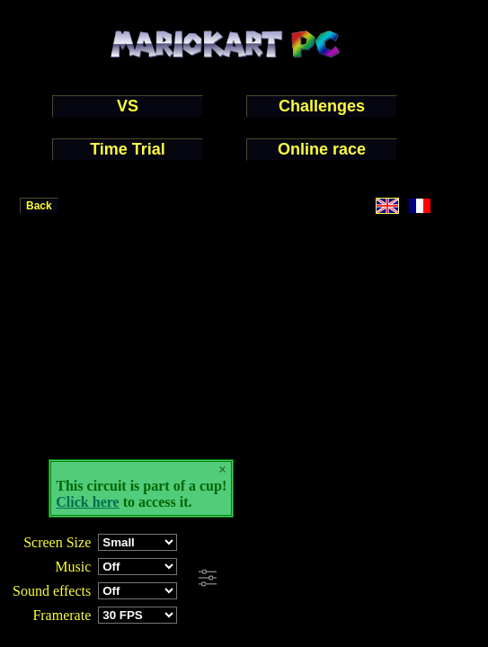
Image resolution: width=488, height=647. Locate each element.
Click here (87, 502)
